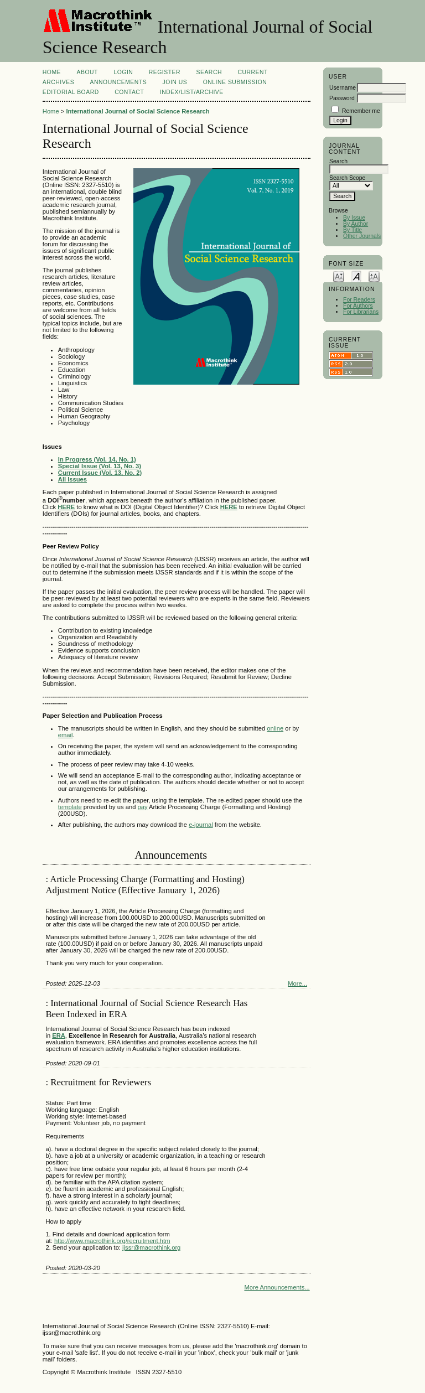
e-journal (201, 824)
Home (52, 72)
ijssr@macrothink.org (151, 1247)
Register (164, 72)
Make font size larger (374, 276)
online (275, 728)
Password (342, 98)
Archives (58, 82)
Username (342, 88)
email (65, 735)
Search (209, 72)
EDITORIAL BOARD (71, 92)
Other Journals (362, 236)
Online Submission (235, 82)
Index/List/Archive (192, 92)
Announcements (118, 82)
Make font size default (356, 276)
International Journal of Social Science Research (137, 111)
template (70, 807)
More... (297, 983)
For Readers (359, 300)
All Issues (72, 479)
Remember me (361, 111)
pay (142, 807)
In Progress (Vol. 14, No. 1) (97, 459)
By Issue (354, 218)
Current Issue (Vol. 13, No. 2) (100, 472)
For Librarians (361, 312)
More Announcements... (276, 1287)
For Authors (358, 306)
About (87, 72)
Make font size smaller (338, 276)
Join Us (175, 82)
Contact (129, 92)
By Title (352, 230)
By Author (355, 224)
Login (123, 72)
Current (252, 72)
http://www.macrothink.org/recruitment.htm (112, 1240)
